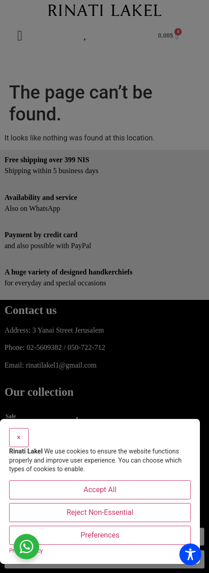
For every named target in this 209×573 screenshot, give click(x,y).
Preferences (100, 535)
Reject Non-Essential (99, 512)
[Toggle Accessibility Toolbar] (190, 554)
